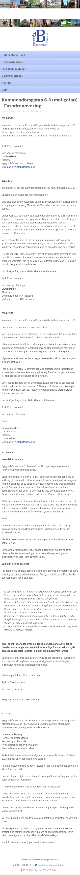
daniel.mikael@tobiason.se (21, 167)
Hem (4, 111)
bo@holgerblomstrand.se (51, 865)
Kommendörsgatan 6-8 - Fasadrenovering (27, 111)
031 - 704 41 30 (23, 865)
